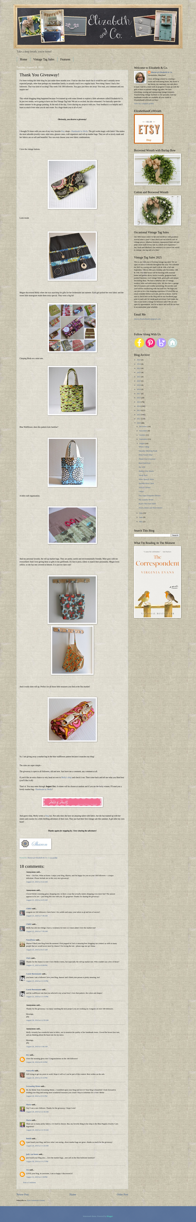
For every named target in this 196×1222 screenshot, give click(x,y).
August (142, 443)
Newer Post (22, 1194)
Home (23, 59)
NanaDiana (30, 940)
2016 (139, 398)
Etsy (63, 131)
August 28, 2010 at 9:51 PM (36, 1096)
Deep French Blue (146, 455)
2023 (139, 368)
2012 (139, 415)
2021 (139, 377)
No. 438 (142, 467)
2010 (139, 423)
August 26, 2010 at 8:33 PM (36, 1062)
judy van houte (32, 1154)
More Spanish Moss (146, 479)
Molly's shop (66, 777)
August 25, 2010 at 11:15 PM (37, 981)
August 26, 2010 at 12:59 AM (37, 1020)
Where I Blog (144, 447)
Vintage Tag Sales (43, 59)
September (143, 439)
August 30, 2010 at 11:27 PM (37, 1161)
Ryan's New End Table (147, 504)
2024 (139, 364)
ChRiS (29, 909)
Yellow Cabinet (144, 487)
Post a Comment (29, 1182)
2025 (139, 360)
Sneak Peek (143, 475)
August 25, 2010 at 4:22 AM (37, 882)
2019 (139, 385)
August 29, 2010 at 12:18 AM (37, 1112)
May (141, 522)
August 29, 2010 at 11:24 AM (37, 1146)
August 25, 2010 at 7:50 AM (37, 931)
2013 (139, 410)
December (143, 427)
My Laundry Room (146, 500)
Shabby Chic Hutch (146, 471)
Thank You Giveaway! (147, 459)
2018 (139, 389)
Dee (27, 1055)
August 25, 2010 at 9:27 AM (37, 950)
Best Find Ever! (145, 463)
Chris (28, 958)
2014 (139, 406)
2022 (139, 372)
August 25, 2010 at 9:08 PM (36, 965)
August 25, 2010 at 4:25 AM (37, 900)
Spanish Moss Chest (146, 483)
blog (47, 816)
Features (65, 59)
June (141, 517)
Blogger (110, 1216)
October (142, 435)
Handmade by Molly (79, 131)
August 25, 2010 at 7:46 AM (37, 916)
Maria (28, 1105)
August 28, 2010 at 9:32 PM (36, 1078)
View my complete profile (144, 104)
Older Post (122, 1194)
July (141, 513)
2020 (139, 381)
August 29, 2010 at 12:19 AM (37, 1130)
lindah (28, 1139)
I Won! (141, 491)
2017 (139, 394)
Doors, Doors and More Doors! (150, 508)
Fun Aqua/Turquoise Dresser (149, 496)
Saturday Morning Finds (148, 451)
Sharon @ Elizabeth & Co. (37, 858)
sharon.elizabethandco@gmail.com (147, 319)
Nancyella (30, 1071)
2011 (139, 419)
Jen (27, 1170)
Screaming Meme (33, 1086)
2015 (139, 402)
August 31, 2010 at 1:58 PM (36, 1177)
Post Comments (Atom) (36, 1200)
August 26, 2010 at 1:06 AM (37, 1047)
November (143, 431)
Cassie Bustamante (33, 974)
